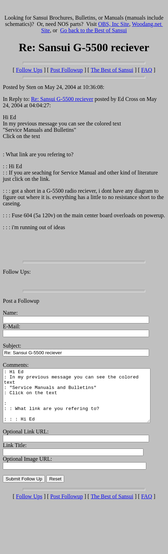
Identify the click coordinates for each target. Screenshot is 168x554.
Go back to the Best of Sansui (93, 30)
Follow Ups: (17, 272)
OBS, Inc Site (113, 24)
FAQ (146, 70)
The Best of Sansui (112, 70)
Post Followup (66, 70)
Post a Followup (21, 301)
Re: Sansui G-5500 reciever (62, 99)
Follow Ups (29, 70)
